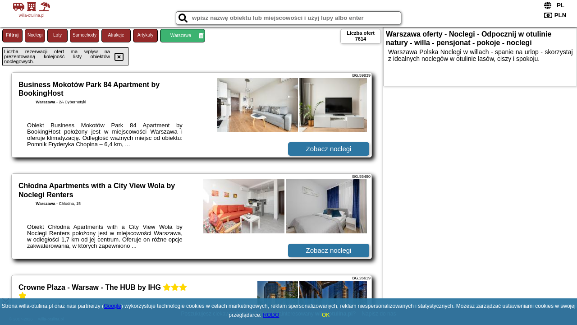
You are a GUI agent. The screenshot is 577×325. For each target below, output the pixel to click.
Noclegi (34, 34)
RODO (271, 315)
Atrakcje (116, 34)
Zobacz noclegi (329, 149)
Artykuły (145, 34)
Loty (57, 34)
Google (112, 306)
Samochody (84, 34)
